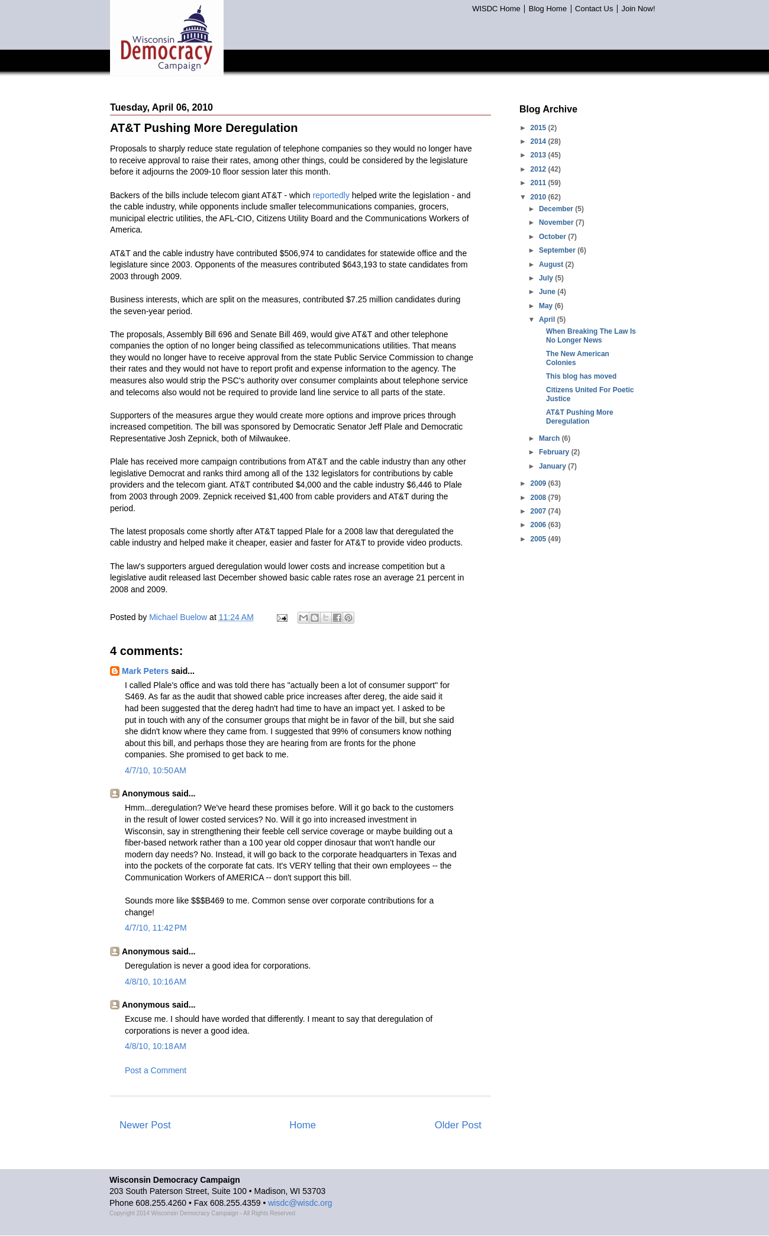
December (557, 209)
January (553, 466)
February (555, 452)
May (547, 306)
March (550, 438)
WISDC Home (496, 9)
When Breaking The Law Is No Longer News (591, 335)
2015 (539, 128)
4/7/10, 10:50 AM (155, 770)
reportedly (331, 195)
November (557, 222)
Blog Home (548, 9)
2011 (539, 183)
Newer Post (145, 1125)
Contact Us (594, 9)
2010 (539, 197)
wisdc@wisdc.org (300, 1203)
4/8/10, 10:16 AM (155, 981)
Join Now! (638, 9)
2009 (539, 483)
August (552, 264)
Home (302, 1125)
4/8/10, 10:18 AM (155, 1046)
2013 (539, 155)
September (558, 250)
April (548, 319)
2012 (539, 169)
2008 (539, 497)
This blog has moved (581, 376)
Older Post (458, 1125)
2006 (539, 525)
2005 (539, 539)
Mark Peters (145, 671)
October (553, 237)
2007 (539, 511)
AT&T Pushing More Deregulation (579, 416)
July (547, 278)
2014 (539, 141)
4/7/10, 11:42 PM (156, 927)
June (548, 292)
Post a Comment (155, 1070)
